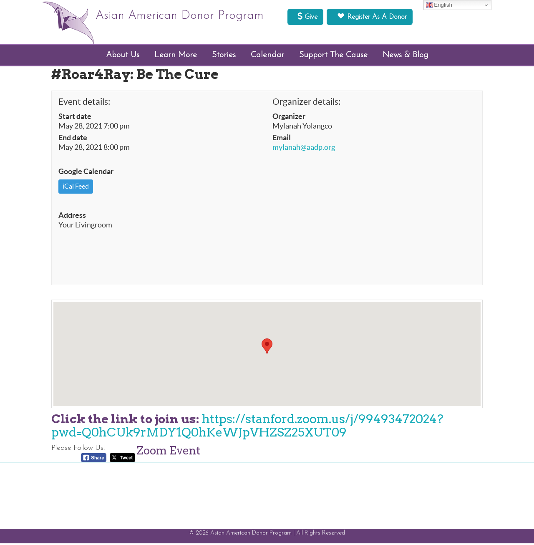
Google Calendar (85, 173)
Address (72, 216)
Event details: (84, 103)
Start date (74, 118)
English (439, 5)
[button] (267, 348)
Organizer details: (306, 103)
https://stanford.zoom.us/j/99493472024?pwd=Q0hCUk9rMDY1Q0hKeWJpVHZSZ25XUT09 (247, 427)
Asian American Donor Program (188, 16)
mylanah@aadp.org (303, 148)
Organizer (288, 118)
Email (281, 139)
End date (72, 139)
